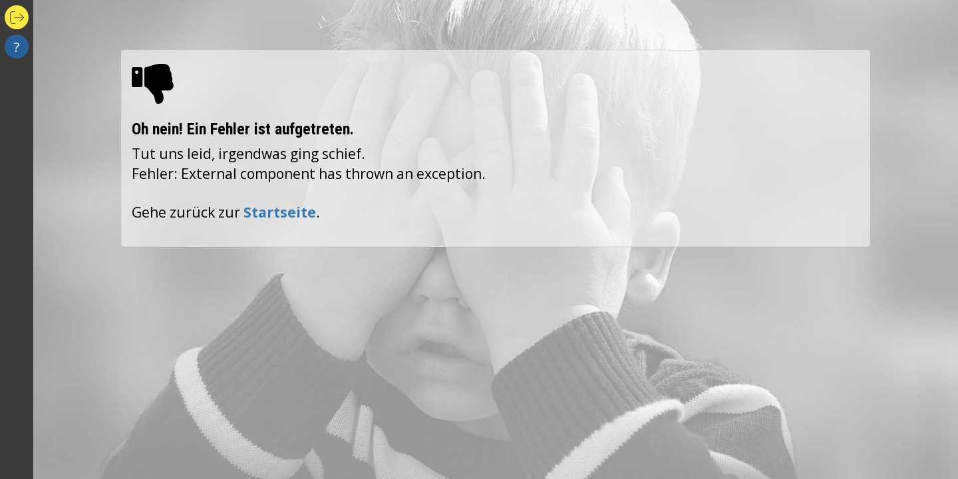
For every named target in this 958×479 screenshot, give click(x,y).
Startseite (279, 212)
